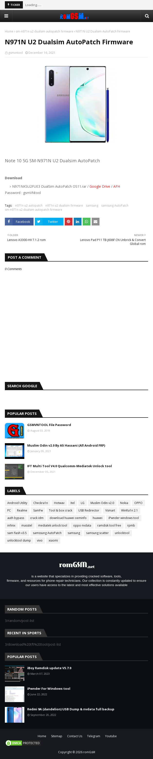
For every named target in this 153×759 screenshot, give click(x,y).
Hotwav (59, 503)
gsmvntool (15, 53)
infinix (11, 525)
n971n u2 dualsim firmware (64, 205)
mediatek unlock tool (52, 525)
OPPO (138, 503)
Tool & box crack (60, 510)
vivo (40, 540)
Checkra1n (40, 503)
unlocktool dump (19, 540)
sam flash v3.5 (17, 533)
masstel (26, 525)
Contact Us (74, 736)
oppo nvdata (82, 525)
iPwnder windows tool (123, 518)
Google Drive (100, 186)
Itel (73, 503)
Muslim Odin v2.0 (102, 503)
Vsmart (110, 510)
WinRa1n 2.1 (129, 510)
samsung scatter (97, 533)
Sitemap (56, 736)
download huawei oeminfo (68, 518)
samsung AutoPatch (114, 205)
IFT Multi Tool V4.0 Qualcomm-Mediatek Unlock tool (69, 466)
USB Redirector (88, 510)
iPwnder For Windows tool (48, 688)
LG (82, 503)
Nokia (124, 503)
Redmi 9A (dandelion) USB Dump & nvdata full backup (70, 709)
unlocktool (122, 533)
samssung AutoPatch (47, 533)
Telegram (93, 736)
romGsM (89, 752)
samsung (92, 205)
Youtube (111, 736)
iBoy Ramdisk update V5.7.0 (49, 668)
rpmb (131, 525)
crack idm (37, 518)
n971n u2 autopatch (29, 205)
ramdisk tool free (109, 525)
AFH (116, 186)
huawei (97, 518)
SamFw (38, 510)
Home (9, 31)
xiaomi (53, 540)
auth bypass (15, 518)
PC (9, 510)
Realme (22, 510)
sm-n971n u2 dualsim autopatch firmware (44, 31)
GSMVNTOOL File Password (49, 425)
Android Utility (17, 503)
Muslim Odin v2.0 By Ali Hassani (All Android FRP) (66, 445)
